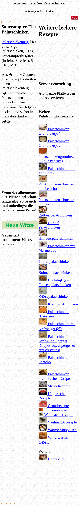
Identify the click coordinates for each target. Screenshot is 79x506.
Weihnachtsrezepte (58, 414)
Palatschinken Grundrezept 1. (54, 131)
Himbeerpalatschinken (56, 238)
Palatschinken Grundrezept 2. (54, 143)
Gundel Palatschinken (49, 225)
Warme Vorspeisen (62, 430)
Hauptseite (56, 459)
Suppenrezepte (55, 410)
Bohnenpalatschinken (55, 272)
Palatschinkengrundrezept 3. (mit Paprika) (58, 158)
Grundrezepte (58, 405)
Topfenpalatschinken (55, 261)
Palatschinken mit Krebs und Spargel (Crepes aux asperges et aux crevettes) (57, 343)
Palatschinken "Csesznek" (54, 314)
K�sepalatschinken (54, 296)
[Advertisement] (20, 152)
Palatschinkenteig (15, 42)
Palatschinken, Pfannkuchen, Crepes (55, 376)
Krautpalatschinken (63, 304)
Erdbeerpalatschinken (55, 215)
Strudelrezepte (59, 386)
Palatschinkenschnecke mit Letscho (56, 186)
